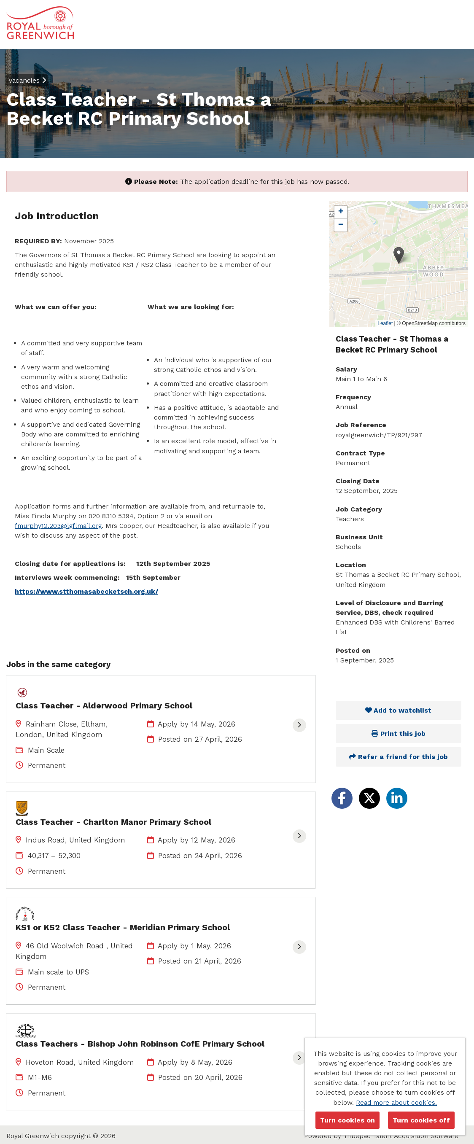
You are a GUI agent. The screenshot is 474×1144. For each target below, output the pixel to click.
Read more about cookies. (396, 1102)
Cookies (18, 1113)
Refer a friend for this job (398, 757)
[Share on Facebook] (342, 798)
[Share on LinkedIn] (396, 798)
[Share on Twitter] (369, 798)
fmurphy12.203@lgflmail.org (58, 526)
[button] (398, 255)
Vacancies (27, 80)
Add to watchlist (398, 710)
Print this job (399, 733)
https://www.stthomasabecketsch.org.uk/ (86, 591)
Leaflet (385, 323)
